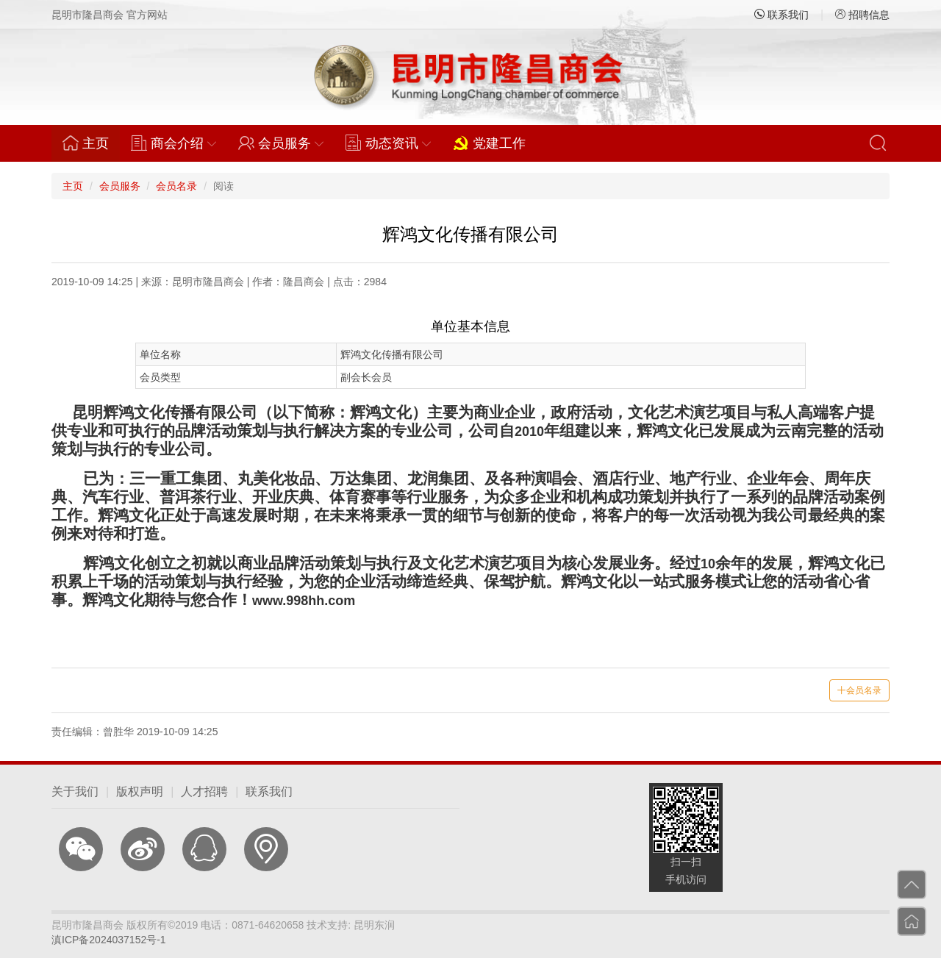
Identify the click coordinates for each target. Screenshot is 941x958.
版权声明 (139, 791)
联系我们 (781, 15)
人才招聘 (204, 791)
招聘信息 (862, 15)
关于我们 (75, 791)
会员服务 (119, 186)
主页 (91, 143)
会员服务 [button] (280, 143)
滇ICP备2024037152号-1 (108, 940)
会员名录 (176, 186)
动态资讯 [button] (388, 143)
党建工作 (489, 143)
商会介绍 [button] (173, 143)
